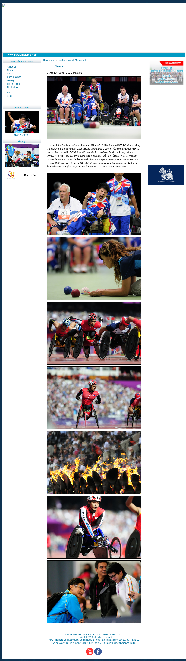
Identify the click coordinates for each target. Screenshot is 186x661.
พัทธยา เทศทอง (22, 135)
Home (46, 60)
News (53, 60)
